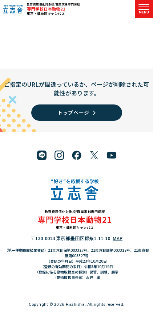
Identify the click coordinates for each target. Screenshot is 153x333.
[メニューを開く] (144, 9)
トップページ (76, 112)
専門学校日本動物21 (46, 9)
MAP (117, 238)
